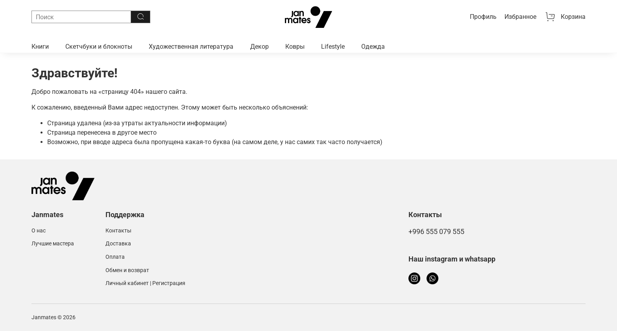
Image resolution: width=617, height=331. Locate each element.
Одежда (373, 46)
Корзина (565, 16)
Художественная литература (191, 46)
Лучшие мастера (52, 243)
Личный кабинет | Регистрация (145, 283)
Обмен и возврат (127, 270)
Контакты (118, 230)
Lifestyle (333, 46)
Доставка (118, 243)
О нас (38, 230)
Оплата (115, 257)
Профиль (483, 16)
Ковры (295, 46)
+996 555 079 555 (436, 232)
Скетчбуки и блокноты (98, 46)
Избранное (520, 16)
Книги (40, 46)
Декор (259, 46)
